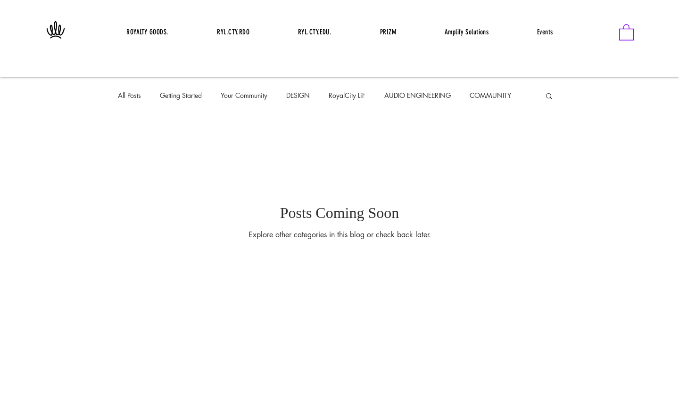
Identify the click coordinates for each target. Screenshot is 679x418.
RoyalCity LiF (347, 95)
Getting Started (181, 95)
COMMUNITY (490, 95)
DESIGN (298, 95)
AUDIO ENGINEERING (417, 95)
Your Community (244, 95)
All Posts (129, 95)
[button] (626, 31)
